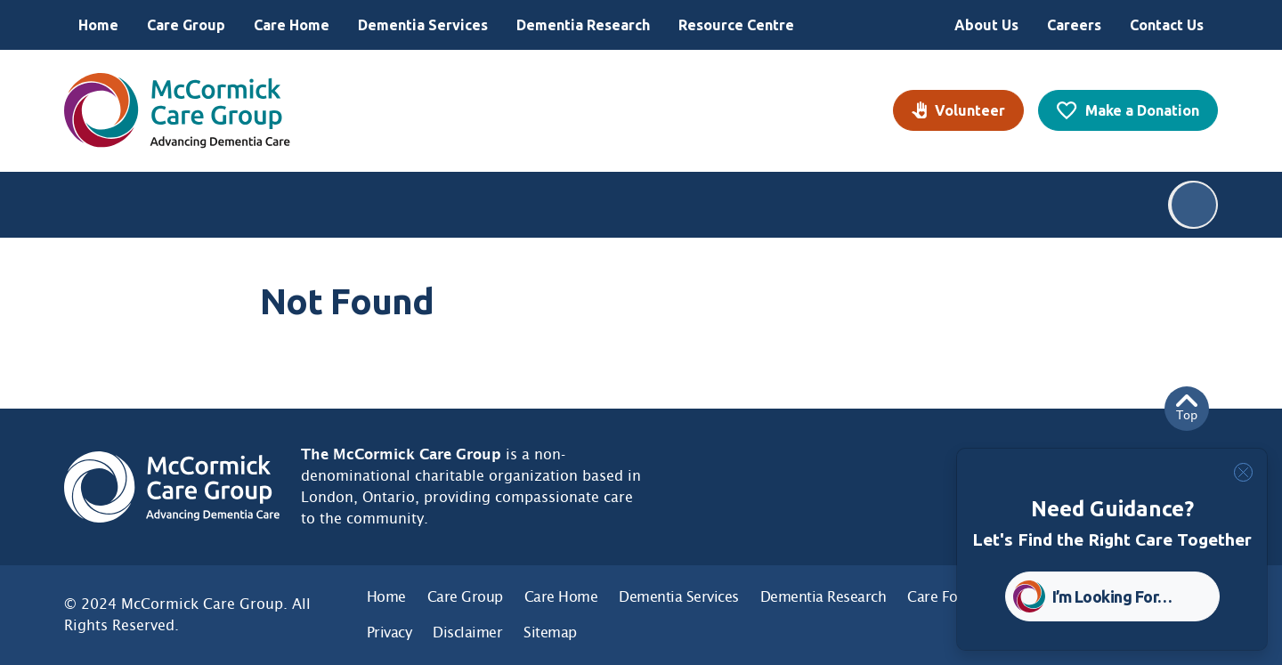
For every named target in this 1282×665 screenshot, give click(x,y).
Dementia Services (423, 25)
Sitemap (550, 632)
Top (1186, 408)
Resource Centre (736, 25)
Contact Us (1167, 25)
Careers (1074, 25)
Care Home (291, 25)
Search (1194, 204)
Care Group (186, 25)
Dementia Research (583, 25)
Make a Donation (1142, 110)
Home (98, 25)
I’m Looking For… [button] (1112, 596)
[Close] (1243, 472)
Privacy (389, 632)
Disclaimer (467, 632)
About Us (986, 25)
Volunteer (970, 110)
